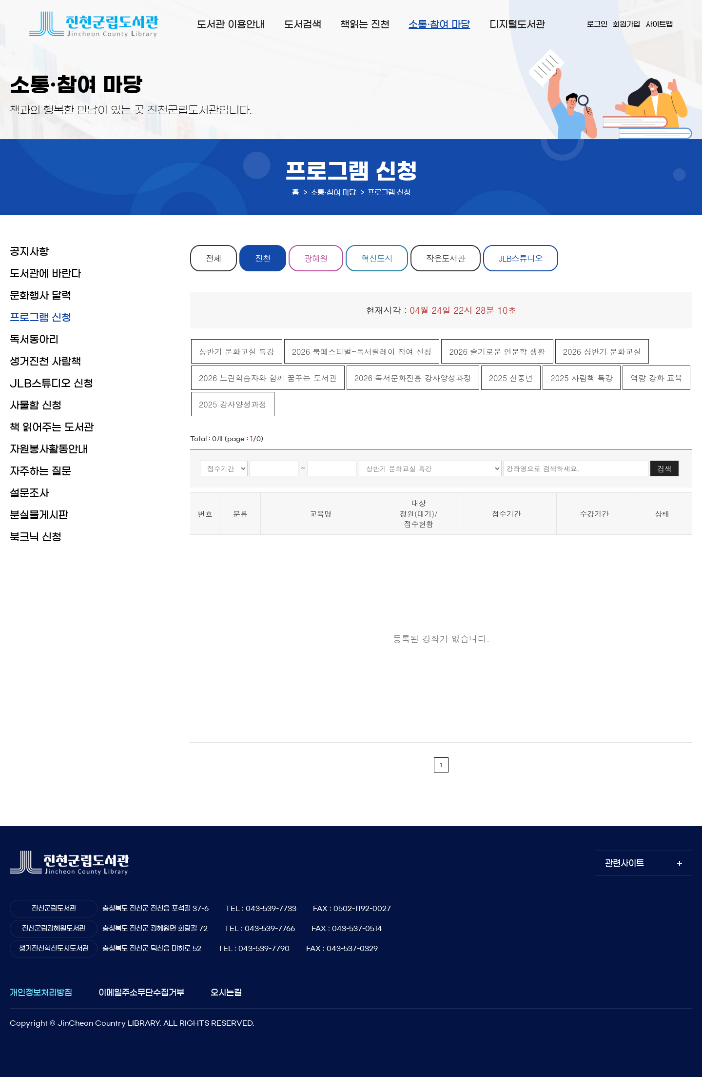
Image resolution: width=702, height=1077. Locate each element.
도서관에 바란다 (45, 273)
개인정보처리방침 (41, 992)
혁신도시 (376, 258)
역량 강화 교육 (656, 378)
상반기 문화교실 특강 (236, 351)
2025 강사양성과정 (233, 404)
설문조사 (29, 493)
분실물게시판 (39, 515)
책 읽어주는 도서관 (52, 427)
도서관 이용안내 (231, 24)
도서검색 (302, 24)
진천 (263, 258)
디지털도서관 (517, 24)
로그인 (597, 24)
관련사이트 (624, 863)
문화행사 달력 (40, 295)
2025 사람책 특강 (581, 378)
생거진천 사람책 (45, 361)
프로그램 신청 (40, 317)
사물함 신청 (35, 405)
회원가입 (626, 24)
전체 (213, 258)
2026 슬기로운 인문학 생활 (497, 351)
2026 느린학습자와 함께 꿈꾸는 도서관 (268, 378)
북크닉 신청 (35, 537)
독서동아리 (34, 339)
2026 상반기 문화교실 (602, 351)
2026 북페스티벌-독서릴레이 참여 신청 (362, 351)
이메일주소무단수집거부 (141, 992)
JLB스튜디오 (521, 258)
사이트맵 (659, 24)
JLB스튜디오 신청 (51, 383)
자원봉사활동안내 (49, 449)
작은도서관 (445, 258)
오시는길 (226, 992)
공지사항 (29, 251)
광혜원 (316, 258)
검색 (664, 469)
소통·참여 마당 (439, 24)
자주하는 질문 (40, 471)
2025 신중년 (511, 378)
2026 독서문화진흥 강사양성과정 (412, 378)
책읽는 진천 (365, 24)
